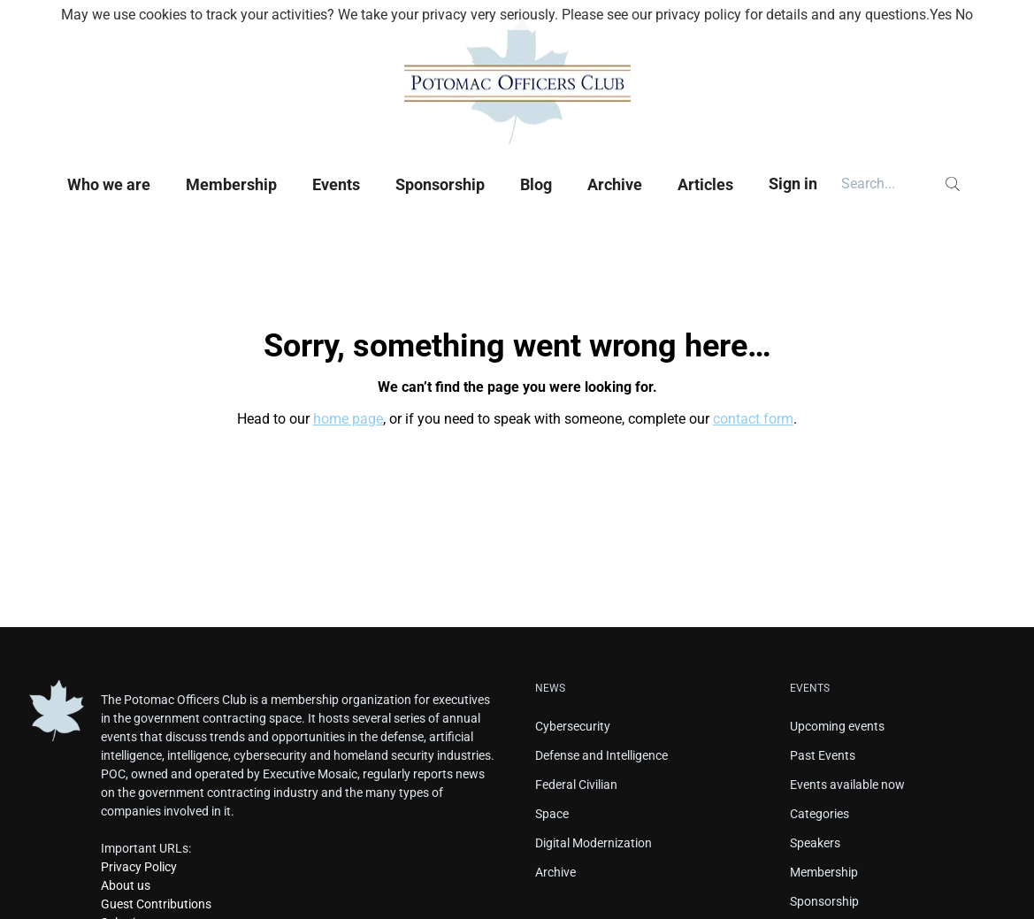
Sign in (793, 183)
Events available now (847, 784)
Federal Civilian (576, 784)
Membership (231, 184)
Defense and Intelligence (601, 755)
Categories (819, 814)
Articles (705, 184)
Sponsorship (440, 184)
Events (336, 184)
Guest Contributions (156, 904)
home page (348, 418)
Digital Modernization (593, 843)
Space (552, 814)
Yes (941, 14)
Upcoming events (837, 726)
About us (125, 885)
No (964, 14)
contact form (753, 418)
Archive (614, 184)
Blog (536, 184)
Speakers (815, 843)
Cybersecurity (572, 726)
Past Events (822, 755)
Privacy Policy (139, 867)
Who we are (108, 184)
